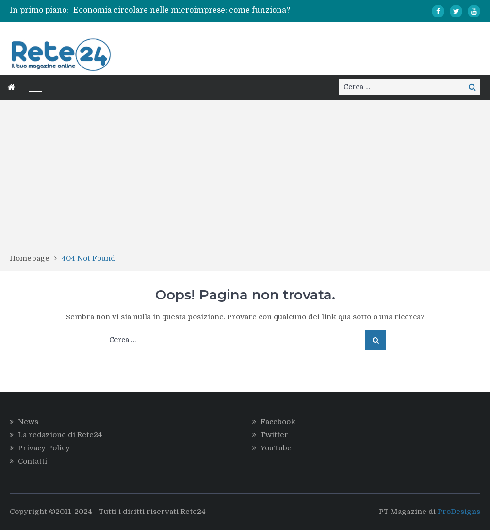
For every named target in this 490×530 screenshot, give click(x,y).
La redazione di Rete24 (60, 435)
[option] (182, 10)
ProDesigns (459, 511)
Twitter (274, 435)
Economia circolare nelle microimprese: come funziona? (181, 10)
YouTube (276, 448)
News (28, 421)
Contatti (32, 461)
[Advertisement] (245, 180)
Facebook (278, 421)
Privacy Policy (44, 448)
